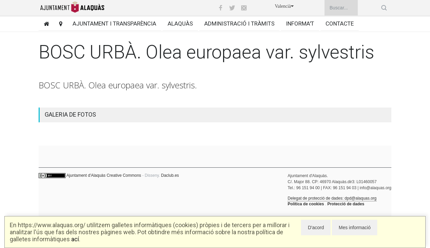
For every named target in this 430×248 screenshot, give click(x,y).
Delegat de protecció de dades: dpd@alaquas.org (332, 198)
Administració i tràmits (239, 23)
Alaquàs (180, 23)
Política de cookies (306, 204)
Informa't (300, 23)
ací (75, 239)
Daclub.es (170, 175)
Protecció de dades (345, 204)
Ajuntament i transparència (114, 23)
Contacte (340, 23)
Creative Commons (123, 175)
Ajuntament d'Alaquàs (86, 175)
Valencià (284, 6)
